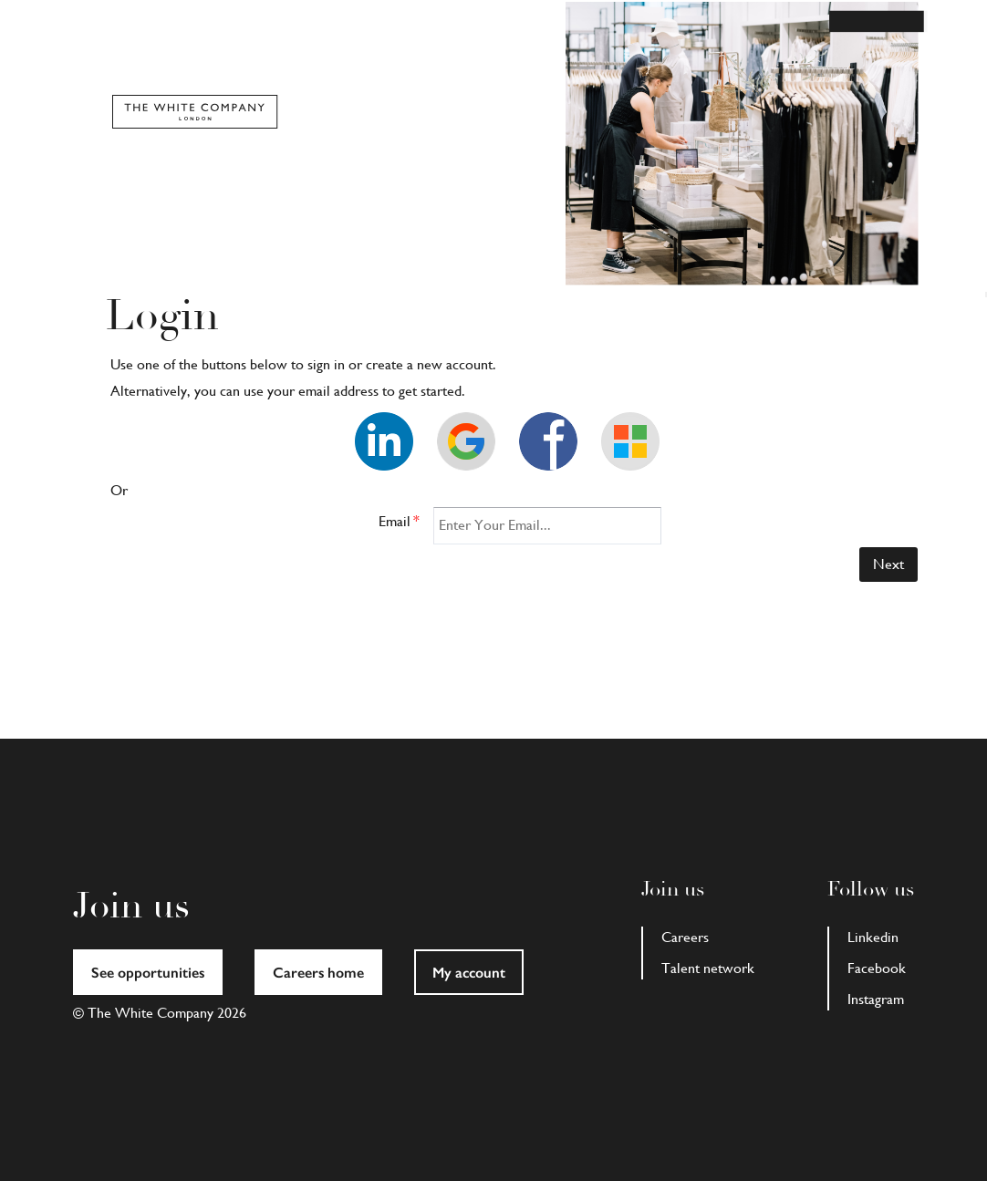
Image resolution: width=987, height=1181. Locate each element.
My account (468, 972)
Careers (685, 937)
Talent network (707, 968)
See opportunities (147, 972)
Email (399, 521)
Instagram (875, 999)
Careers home (318, 972)
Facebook (876, 968)
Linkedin (873, 937)
